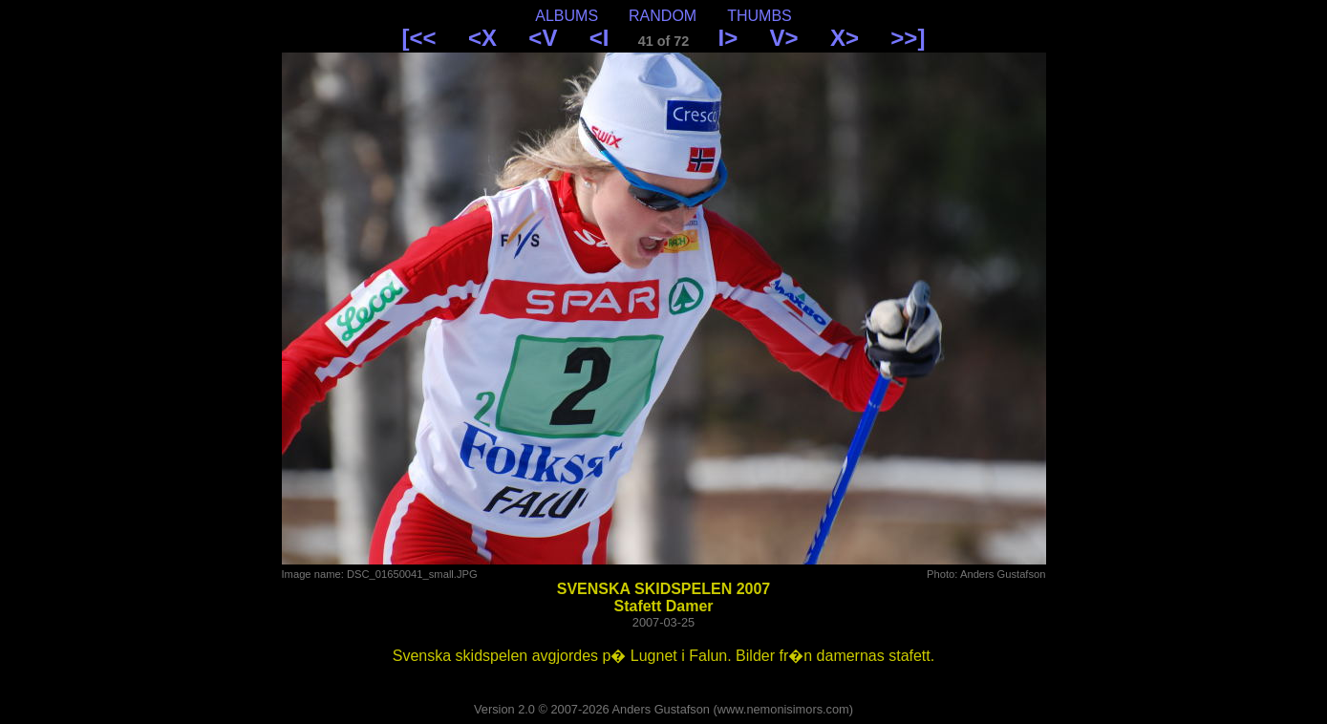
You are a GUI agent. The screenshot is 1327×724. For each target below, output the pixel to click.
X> (844, 38)
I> (728, 38)
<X (482, 38)
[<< (419, 38)
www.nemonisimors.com (783, 709)
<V (542, 38)
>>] (907, 38)
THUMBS (759, 16)
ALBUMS (566, 16)
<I (599, 38)
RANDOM (662, 16)
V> (784, 38)
